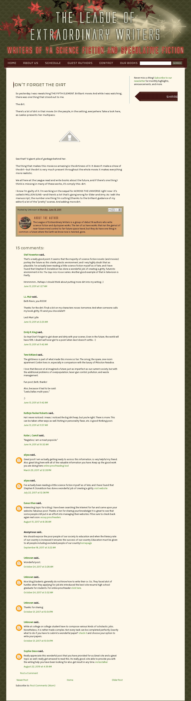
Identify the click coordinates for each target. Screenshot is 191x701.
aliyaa (27, 454)
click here (76, 588)
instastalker (101, 662)
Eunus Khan (30, 503)
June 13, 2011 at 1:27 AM (35, 286)
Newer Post (22, 680)
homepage (86, 543)
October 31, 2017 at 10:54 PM (38, 611)
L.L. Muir (27, 296)
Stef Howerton (31, 254)
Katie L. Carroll (31, 435)
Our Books (129, 63)
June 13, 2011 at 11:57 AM (36, 425)
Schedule (53, 63)
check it (83, 633)
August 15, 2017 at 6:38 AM (37, 521)
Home (12, 63)
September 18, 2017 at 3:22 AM (40, 547)
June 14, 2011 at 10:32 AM (36, 444)
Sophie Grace (31, 651)
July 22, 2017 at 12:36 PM (36, 492)
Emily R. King (30, 332)
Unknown (28, 558)
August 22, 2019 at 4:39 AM (38, 666)
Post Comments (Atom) (42, 685)
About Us (30, 63)
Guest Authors (79, 63)
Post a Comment (29, 673)
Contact (106, 63)
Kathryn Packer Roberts (36, 413)
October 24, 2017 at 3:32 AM (38, 592)
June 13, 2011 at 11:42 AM (36, 344)
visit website (100, 488)
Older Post (117, 680)
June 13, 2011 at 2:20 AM (36, 322)
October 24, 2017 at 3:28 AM (38, 566)
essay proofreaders (51, 517)
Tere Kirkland (30, 354)
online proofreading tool (56, 465)
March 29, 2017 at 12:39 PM (37, 470)
